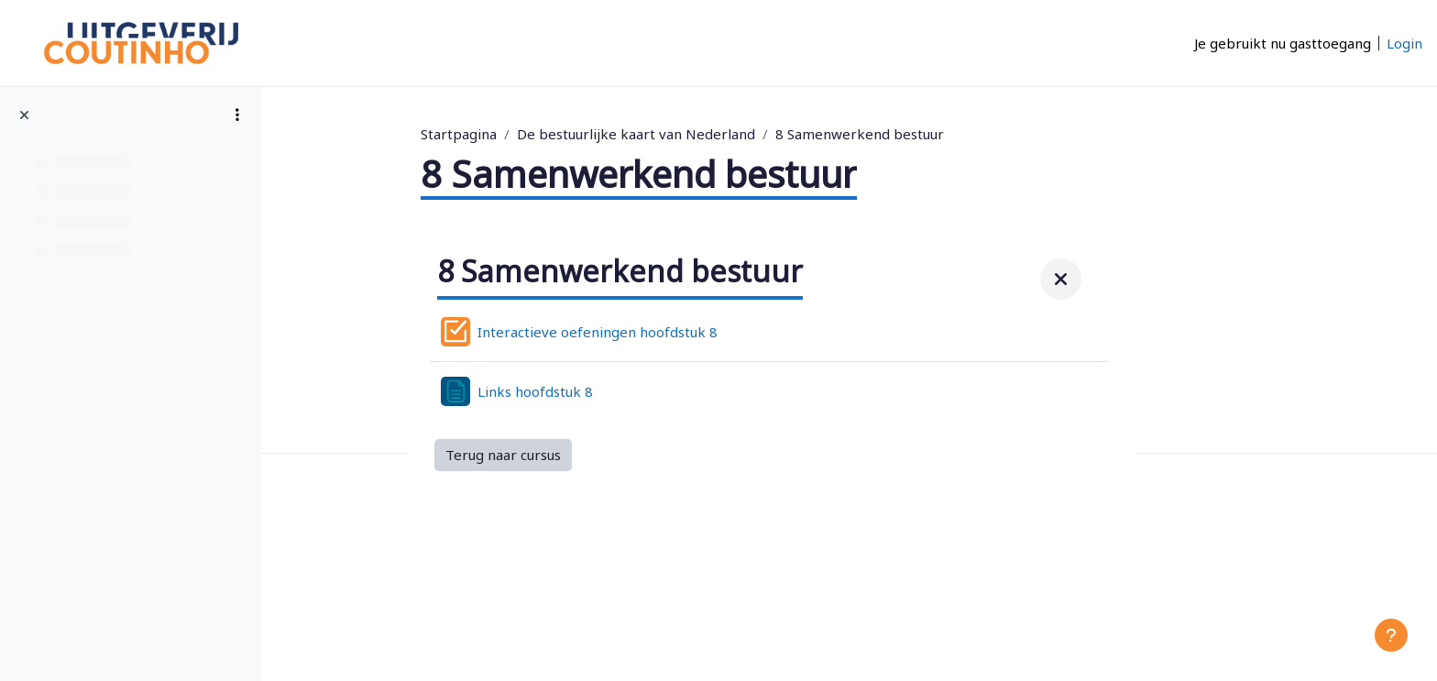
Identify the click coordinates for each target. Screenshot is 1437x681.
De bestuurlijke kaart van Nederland (714, 134)
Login (1404, 43)
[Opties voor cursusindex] (237, 114)
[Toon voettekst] (1391, 635)
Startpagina (537, 134)
